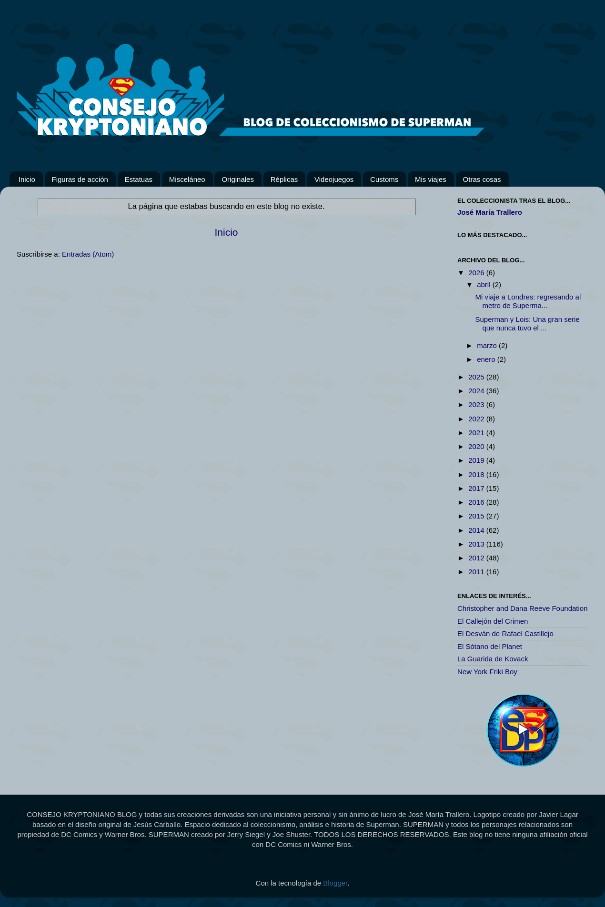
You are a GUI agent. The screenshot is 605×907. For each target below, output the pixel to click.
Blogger (335, 883)
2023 (477, 404)
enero (487, 359)
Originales (238, 179)
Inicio (27, 179)
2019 (477, 460)
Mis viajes (430, 179)
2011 (477, 572)
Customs (384, 179)
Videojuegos (333, 179)
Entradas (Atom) (88, 254)
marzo (488, 345)
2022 (477, 419)
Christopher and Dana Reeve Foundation (522, 608)
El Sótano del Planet (489, 646)
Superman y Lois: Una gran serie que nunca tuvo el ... (527, 323)
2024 (477, 391)
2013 (477, 544)
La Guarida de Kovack (492, 659)
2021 (477, 433)
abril (485, 284)
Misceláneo (187, 179)
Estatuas (138, 179)
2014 (477, 530)
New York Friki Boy (487, 672)
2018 (477, 474)
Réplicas (284, 179)
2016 (477, 502)
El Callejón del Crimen (492, 621)
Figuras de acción (80, 179)
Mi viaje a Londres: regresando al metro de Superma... (528, 301)
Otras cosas (482, 179)
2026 (477, 273)
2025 (477, 377)
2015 (477, 516)
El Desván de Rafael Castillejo (505, 633)
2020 (477, 446)
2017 (477, 488)
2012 (477, 558)
